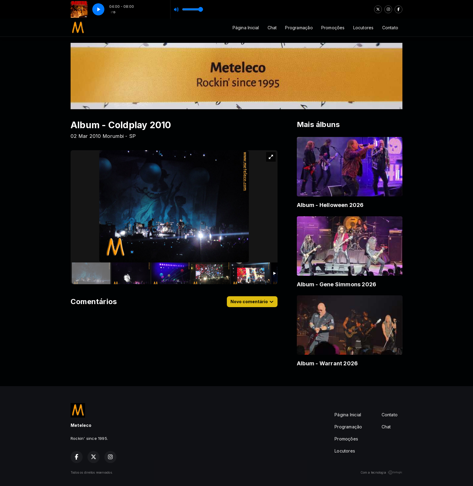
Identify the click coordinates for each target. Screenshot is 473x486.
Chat (272, 27)
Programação (299, 27)
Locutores (363, 27)
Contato (390, 27)
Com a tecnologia (381, 472)
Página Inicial (246, 27)
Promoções (333, 27)
